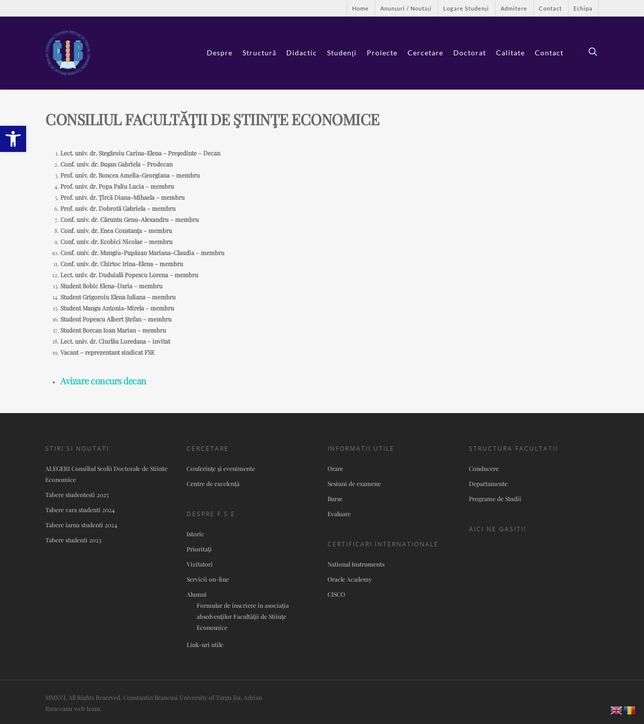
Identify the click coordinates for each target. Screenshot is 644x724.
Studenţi (342, 52)
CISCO (336, 594)
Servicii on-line (208, 579)
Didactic (301, 52)
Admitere (514, 8)
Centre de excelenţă (213, 483)
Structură (259, 52)
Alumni (197, 594)
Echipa (583, 8)
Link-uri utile (205, 644)
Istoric (195, 534)
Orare (335, 468)
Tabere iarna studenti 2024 (81, 525)
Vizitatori (200, 564)
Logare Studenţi (466, 8)
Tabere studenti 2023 (73, 540)
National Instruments (356, 564)
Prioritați (199, 549)
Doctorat (469, 52)
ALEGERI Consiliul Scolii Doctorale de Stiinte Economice (106, 474)
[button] (13, 139)
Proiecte (382, 52)
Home (360, 8)
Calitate (510, 52)
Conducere (484, 468)
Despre (219, 52)
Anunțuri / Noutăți (406, 8)
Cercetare (425, 52)
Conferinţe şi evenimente (221, 468)
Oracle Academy (350, 579)
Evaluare (339, 514)
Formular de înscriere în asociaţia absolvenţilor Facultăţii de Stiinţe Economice (243, 616)
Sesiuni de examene (354, 483)
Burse (335, 499)
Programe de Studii (495, 499)
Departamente (488, 483)
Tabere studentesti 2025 (77, 495)
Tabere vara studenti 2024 (80, 510)
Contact (550, 8)
